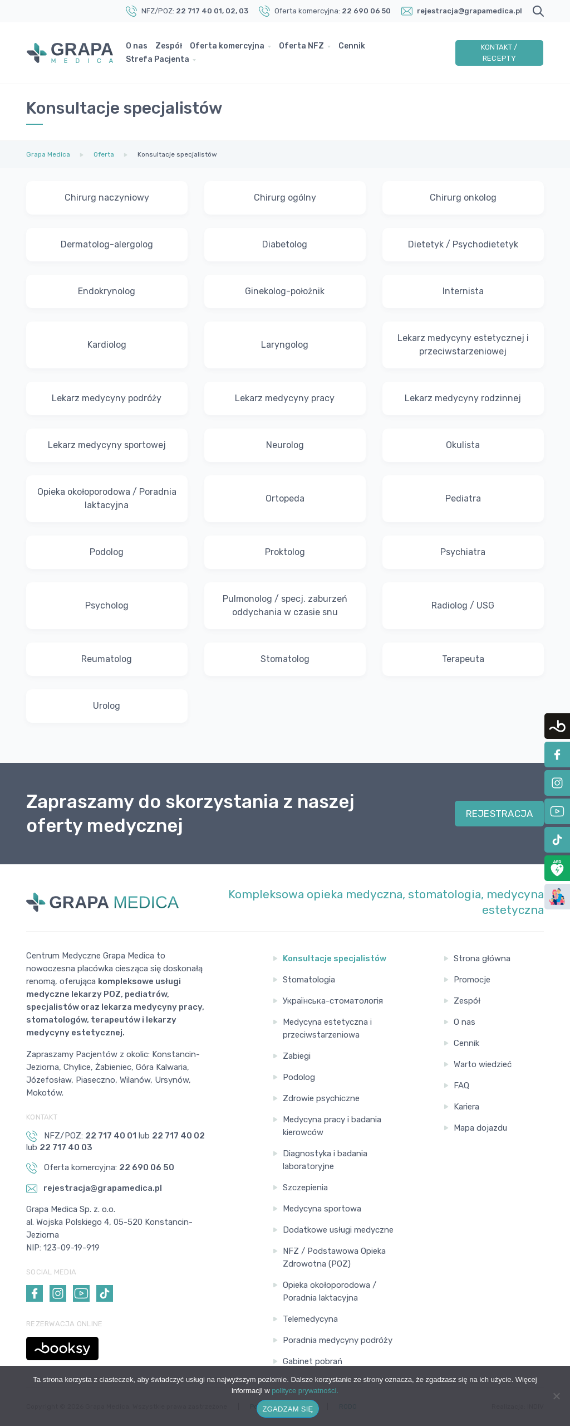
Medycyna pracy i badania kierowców (332, 1125)
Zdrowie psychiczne (321, 1098)
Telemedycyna (310, 1319)
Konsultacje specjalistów (334, 958)
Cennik (351, 46)
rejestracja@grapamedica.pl (469, 11)
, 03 (241, 11)
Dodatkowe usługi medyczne (338, 1230)
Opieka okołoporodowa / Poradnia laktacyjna (329, 1291)
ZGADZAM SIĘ (288, 1409)
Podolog (299, 1077)
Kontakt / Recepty (499, 52)
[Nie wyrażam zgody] (556, 1395)
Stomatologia (309, 980)
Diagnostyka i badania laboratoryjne (325, 1159)
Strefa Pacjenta (157, 59)
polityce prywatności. (305, 1390)
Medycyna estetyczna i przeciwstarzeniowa (327, 1028)
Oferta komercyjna (227, 46)
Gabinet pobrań (312, 1361)
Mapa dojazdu (480, 1128)
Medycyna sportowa (322, 1209)
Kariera (466, 1107)
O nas (137, 46)
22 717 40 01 (199, 11)
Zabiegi (297, 1056)
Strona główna (482, 958)
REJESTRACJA (499, 813)
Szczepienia (305, 1187)
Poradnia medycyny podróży (337, 1340)
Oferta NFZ (301, 46)
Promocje (472, 980)
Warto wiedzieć (483, 1064)
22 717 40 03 (66, 1147)
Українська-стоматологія (333, 1001)
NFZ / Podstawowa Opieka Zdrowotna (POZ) (334, 1257)
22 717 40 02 (178, 1136)
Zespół (168, 46)
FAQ (461, 1086)
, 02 (228, 11)
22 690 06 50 (366, 11)
